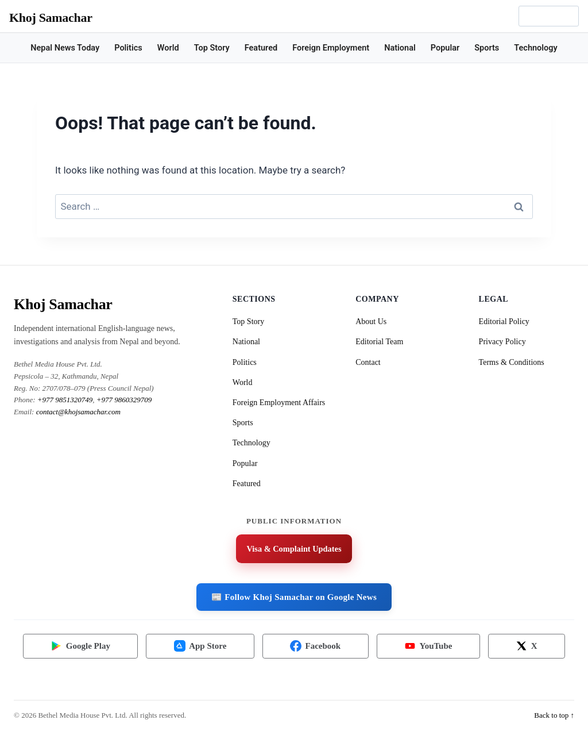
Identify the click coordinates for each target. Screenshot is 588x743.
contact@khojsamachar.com (78, 411)
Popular (445, 48)
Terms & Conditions (511, 362)
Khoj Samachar (50, 17)
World (168, 48)
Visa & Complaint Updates (294, 549)
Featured (261, 48)
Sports (486, 48)
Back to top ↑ (554, 722)
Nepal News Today (64, 48)
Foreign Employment (330, 48)
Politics (128, 48)
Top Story (212, 48)
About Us (370, 321)
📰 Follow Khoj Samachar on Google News (294, 598)
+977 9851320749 (65, 399)
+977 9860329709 (124, 399)
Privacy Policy (502, 341)
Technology (535, 48)
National (400, 48)
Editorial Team (379, 341)
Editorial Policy (504, 321)
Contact (368, 362)
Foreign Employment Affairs (279, 402)
